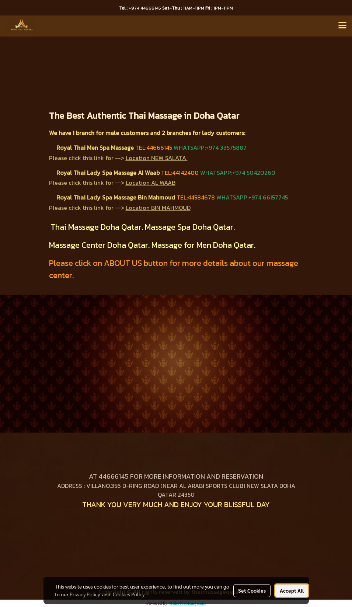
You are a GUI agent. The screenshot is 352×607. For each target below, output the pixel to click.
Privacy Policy (85, 594)
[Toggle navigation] (342, 26)
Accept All (292, 590)
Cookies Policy (128, 594)
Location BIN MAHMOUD (158, 207)
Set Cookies (252, 590)
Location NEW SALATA (156, 157)
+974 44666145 (140, 8)
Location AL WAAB (150, 182)
